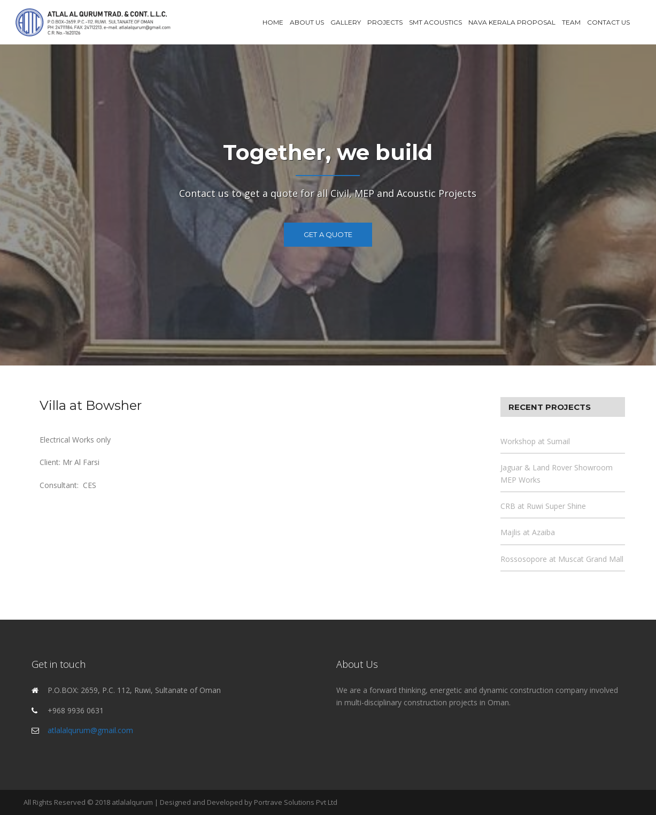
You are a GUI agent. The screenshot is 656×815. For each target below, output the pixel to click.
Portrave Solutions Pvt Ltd (295, 802)
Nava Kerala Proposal (511, 22)
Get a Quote (328, 234)
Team (571, 22)
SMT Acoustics (435, 22)
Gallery (345, 22)
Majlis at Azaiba (527, 532)
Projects (385, 22)
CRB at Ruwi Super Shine (543, 506)
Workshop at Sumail (535, 441)
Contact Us (608, 22)
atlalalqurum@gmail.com (90, 730)
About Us (307, 22)
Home (273, 22)
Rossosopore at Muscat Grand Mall (561, 559)
